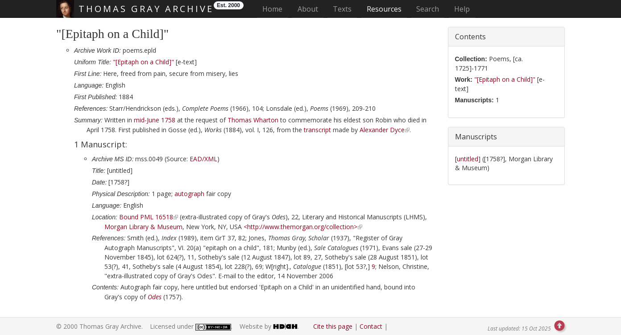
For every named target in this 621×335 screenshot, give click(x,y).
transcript (317, 130)
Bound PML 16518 (146, 217)
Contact (371, 326)
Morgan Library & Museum (143, 226)
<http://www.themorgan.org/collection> (300, 226)
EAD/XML (203, 159)
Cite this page (332, 326)
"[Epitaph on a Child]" (143, 62)
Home (275, 9)
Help (462, 9)
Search (427, 9)
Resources (384, 9)
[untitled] (468, 159)
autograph (189, 193)
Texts (342, 9)
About (308, 9)
